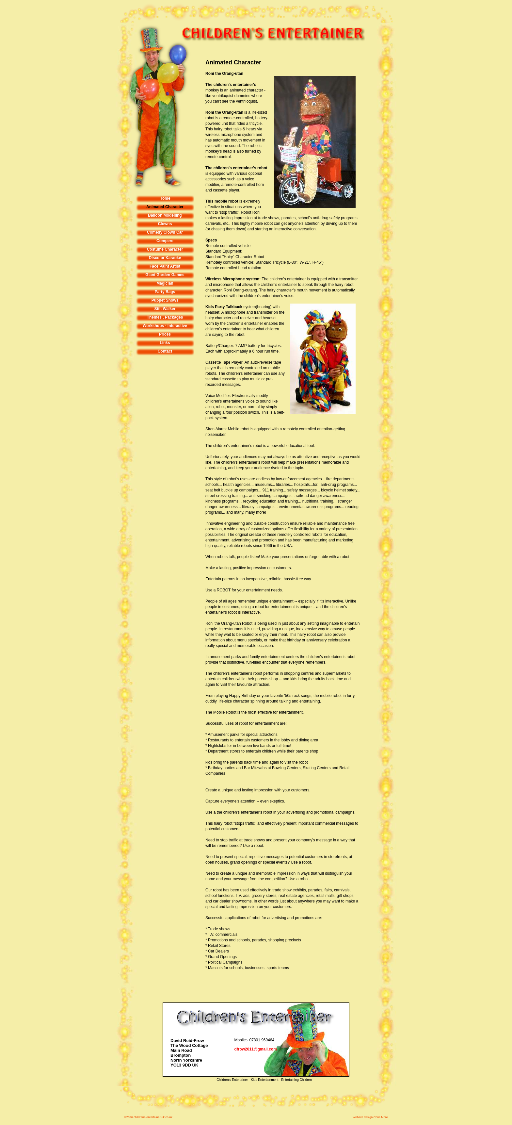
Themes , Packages (165, 317)
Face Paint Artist (165, 266)
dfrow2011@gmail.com (255, 1049)
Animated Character (165, 207)
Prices (165, 334)
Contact (165, 351)
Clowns (165, 224)
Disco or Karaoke (165, 258)
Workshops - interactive (165, 325)
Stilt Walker (165, 308)
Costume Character (165, 249)
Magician (164, 283)
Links (165, 342)
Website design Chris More (370, 1117)
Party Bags (165, 292)
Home (164, 198)
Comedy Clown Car (165, 232)
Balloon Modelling (165, 215)
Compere (164, 241)
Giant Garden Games (164, 275)
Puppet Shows (165, 300)
